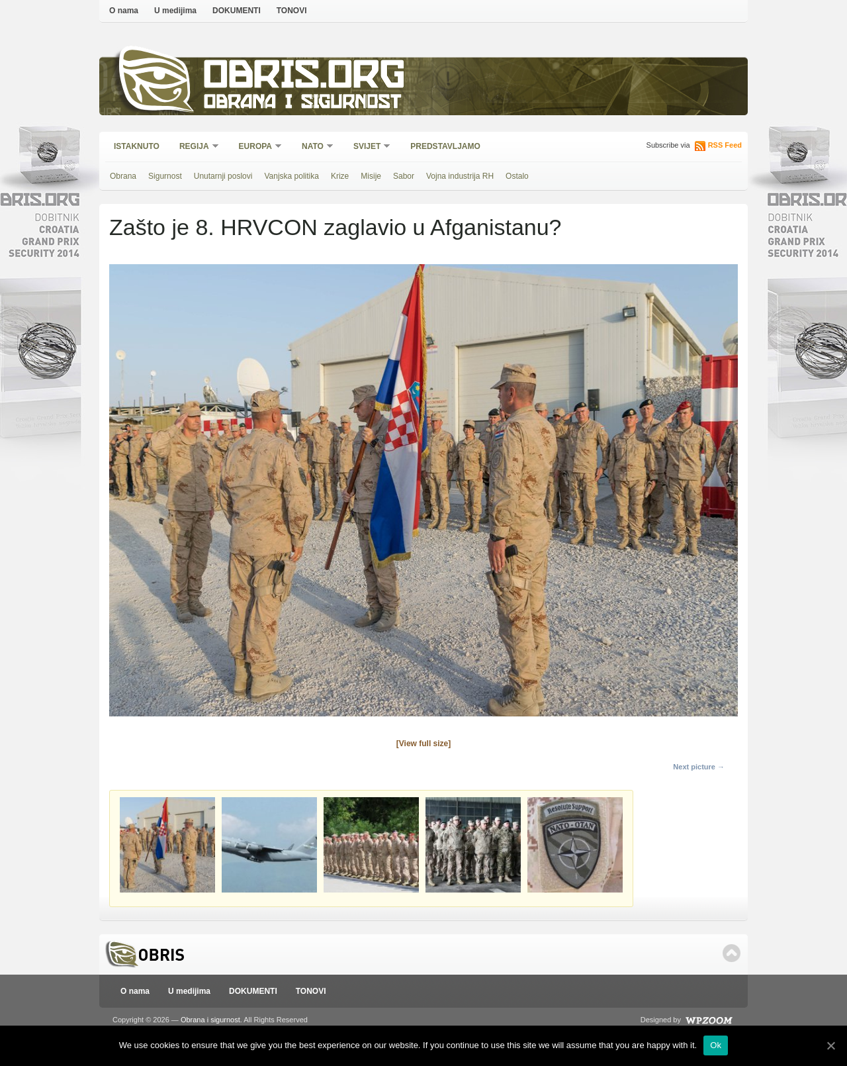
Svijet (367, 147)
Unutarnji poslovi (223, 176)
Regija (195, 147)
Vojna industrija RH (460, 176)
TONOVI (292, 10)
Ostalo (517, 176)
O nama (123, 10)
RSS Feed (725, 145)
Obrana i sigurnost (302, 103)
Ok (715, 1045)
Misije (371, 176)
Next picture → (699, 767)
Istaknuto (136, 146)
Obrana (123, 176)
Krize (340, 176)
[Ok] (830, 1045)
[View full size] (423, 743)
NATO (313, 147)
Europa (256, 147)
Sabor (403, 176)
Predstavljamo (445, 146)
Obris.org (305, 78)
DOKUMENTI (236, 10)
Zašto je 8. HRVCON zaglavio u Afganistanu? (335, 227)
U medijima (175, 10)
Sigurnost (165, 176)
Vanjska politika (291, 176)
